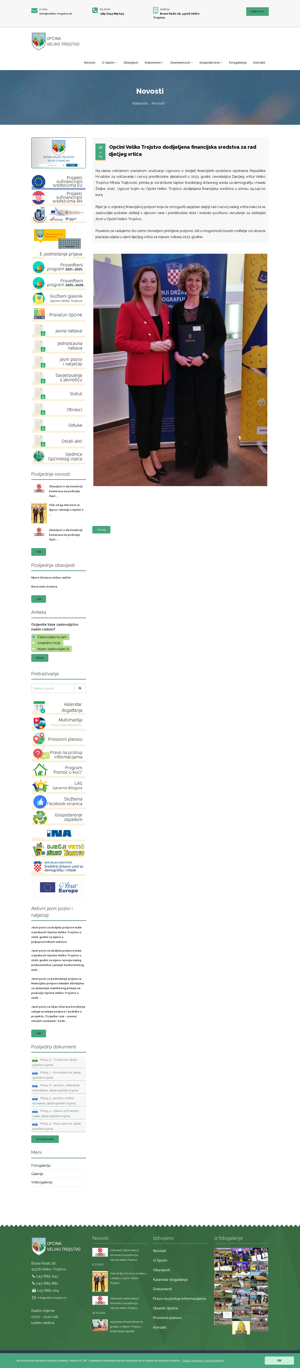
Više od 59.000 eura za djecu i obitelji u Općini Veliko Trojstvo (128, 1278)
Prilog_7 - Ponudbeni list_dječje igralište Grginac (56, 1074)
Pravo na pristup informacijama (179, 1298)
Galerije (37, 1174)
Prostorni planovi (167, 1318)
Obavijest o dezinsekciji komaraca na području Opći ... (65, 491)
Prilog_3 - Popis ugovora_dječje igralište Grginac (56, 1125)
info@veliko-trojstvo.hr (55, 13)
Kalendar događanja (170, 1279)
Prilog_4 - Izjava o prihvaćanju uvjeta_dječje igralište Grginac (55, 1113)
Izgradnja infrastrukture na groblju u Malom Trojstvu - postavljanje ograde (126, 1326)
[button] (203, 1360)
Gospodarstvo (210, 62)
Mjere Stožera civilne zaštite (51, 577)
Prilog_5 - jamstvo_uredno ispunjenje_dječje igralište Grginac (54, 1100)
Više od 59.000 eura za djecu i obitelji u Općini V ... (66, 509)
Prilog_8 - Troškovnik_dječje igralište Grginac (54, 1062)
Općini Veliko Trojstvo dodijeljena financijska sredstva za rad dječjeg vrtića (182, 150)
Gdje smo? (257, 11)
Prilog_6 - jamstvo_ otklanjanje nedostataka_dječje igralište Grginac (56, 1087)
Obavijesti (131, 62)
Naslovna (140, 103)
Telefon (105, 9)
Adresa (165, 9)
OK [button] (279, 1360)
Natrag (101, 529)
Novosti (89, 62)
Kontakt (259, 62)
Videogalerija (41, 1182)
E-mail (43, 9)
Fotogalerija (238, 62)
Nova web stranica (44, 586)
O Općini (109, 62)
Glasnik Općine (165, 1308)
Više (38, 551)
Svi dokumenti (45, 1139)
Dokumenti (154, 62)
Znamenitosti (181, 62)
